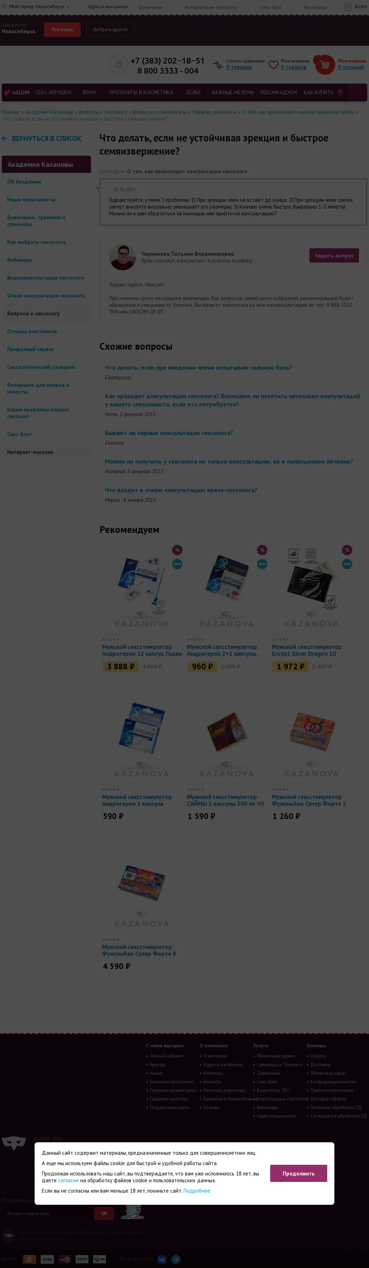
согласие (68, 1180)
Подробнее (196, 1190)
